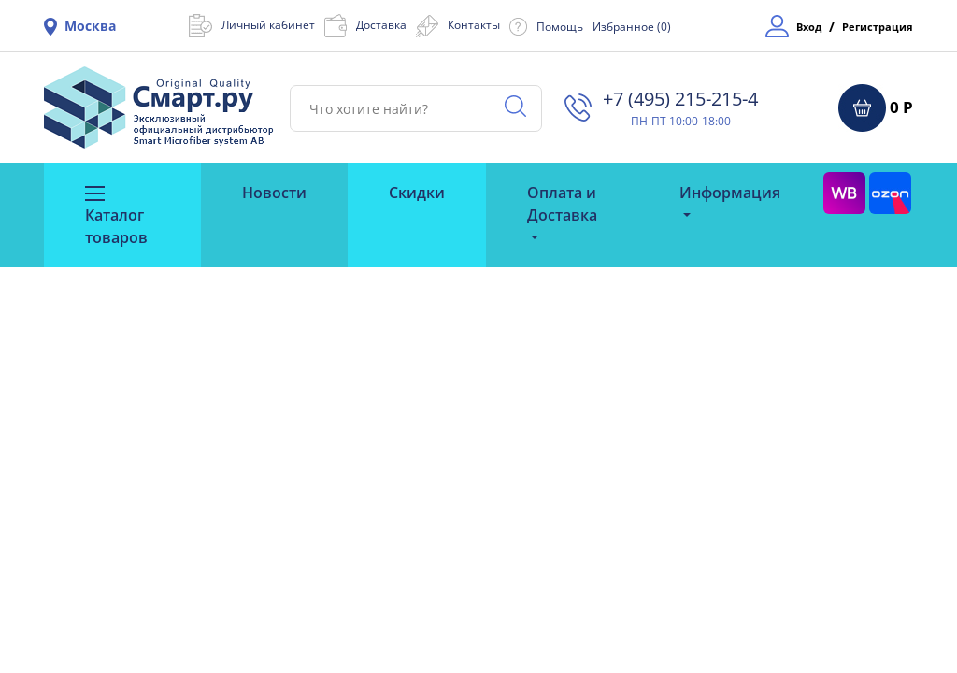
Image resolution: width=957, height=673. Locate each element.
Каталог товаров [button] (116, 217)
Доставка (381, 25)
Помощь (559, 27)
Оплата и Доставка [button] (562, 203)
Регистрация (877, 27)
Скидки (417, 192)
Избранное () (632, 27)
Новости (274, 192)
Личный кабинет (268, 25)
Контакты (474, 25)
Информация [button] (729, 192)
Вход (808, 27)
